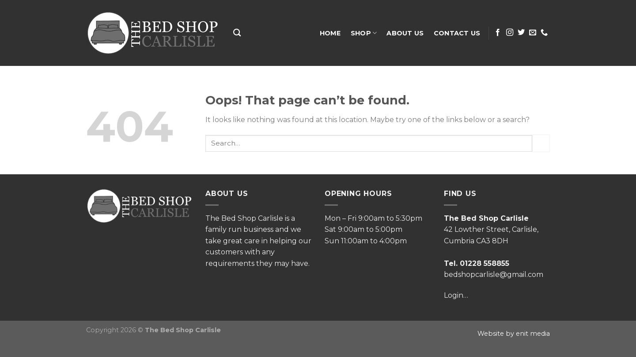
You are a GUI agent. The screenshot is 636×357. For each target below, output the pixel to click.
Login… (456, 295)
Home (330, 33)
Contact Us (457, 33)
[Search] (237, 33)
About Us (405, 33)
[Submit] (541, 143)
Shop (364, 33)
